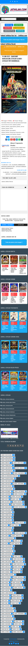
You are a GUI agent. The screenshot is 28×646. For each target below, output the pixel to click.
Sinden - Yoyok (4, 626)
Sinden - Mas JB (4, 504)
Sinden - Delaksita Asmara (7, 478)
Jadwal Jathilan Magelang (8, 409)
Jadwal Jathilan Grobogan (8, 399)
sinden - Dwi (17, 556)
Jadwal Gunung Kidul (19, 27)
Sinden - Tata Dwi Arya (6, 621)
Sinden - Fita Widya (18, 587)
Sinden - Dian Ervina (5, 494)
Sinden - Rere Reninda (19, 613)
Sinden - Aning (4, 535)
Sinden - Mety (4, 600)
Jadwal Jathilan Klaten (7, 405)
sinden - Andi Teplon (6, 530)
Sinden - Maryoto (17, 595)
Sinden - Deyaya (4, 585)
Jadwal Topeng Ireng (6, 231)
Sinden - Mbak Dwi (17, 598)
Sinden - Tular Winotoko (6, 551)
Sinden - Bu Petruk (5, 577)
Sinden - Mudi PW (15, 600)
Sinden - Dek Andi (16, 582)
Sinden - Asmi (17, 569)
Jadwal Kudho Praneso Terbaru (9, 421)
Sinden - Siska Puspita (6, 548)
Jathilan (21, 225)
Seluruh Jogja (9, 25)
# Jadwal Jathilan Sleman (15, 137)
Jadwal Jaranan (7, 225)
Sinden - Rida (4, 525)
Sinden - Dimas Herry (6, 517)
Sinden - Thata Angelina (6, 470)
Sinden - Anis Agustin (18, 564)
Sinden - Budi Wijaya (18, 577)
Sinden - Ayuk (16, 572)
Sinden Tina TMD (5, 629)
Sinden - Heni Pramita (6, 520)
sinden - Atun (16, 629)
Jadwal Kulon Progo (9, 30)
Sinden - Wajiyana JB (19, 507)
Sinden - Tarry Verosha (6, 481)
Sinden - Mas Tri (5, 598)
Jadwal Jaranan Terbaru (7, 228)
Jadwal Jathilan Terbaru (7, 418)
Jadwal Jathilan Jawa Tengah (8, 402)
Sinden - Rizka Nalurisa (6, 460)
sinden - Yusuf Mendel (6, 512)
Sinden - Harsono (5, 590)
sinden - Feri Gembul (5, 491)
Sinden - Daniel (4, 582)
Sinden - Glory (15, 499)
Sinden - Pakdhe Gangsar (7, 608)
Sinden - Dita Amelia (5, 473)
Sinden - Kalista (5, 595)
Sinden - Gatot (4, 499)
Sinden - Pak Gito (19, 522)
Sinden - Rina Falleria (6, 507)
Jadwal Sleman (18, 25)
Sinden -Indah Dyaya (5, 556)
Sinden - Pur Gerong (18, 494)
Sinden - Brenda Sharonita (7, 574)
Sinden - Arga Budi (5, 569)
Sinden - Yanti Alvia (5, 483)
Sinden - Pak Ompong (17, 504)
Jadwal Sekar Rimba (6, 229)
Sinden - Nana (4, 603)
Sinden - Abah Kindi (20, 533)
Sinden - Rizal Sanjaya (6, 486)
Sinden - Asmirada (5, 572)
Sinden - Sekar (4, 496)
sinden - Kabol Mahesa (6, 533)
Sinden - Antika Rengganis (7, 538)
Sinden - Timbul (14, 525)
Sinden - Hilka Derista (19, 473)
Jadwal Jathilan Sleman (9, 63)
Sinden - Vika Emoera (6, 624)
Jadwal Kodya (20, 30)
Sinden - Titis (18, 621)
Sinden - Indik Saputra (6, 522)
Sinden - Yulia (15, 626)
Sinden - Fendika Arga (6, 465)
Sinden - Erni (4, 543)
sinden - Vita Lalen (16, 496)
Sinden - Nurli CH (20, 468)
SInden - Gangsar (5, 564)
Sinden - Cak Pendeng (19, 491)
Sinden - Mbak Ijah (15, 543)
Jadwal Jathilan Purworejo (8, 412)
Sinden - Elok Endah (16, 585)
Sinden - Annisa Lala (16, 535)
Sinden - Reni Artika (5, 613)
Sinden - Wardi (18, 624)
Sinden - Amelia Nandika (6, 457)
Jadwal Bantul (7, 27)
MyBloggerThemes (14, 641)
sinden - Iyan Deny (5, 559)
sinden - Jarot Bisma (18, 483)
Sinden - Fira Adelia (5, 587)
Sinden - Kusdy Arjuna (6, 455)
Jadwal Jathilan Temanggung (8, 415)
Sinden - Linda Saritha (6, 468)
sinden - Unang (18, 561)
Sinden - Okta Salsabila (6, 546)
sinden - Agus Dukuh (6, 509)
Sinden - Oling (15, 603)
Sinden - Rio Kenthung (6, 616)
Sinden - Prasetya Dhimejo (7, 611)
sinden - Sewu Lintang (6, 561)
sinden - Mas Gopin (17, 559)
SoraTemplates (13, 639)
